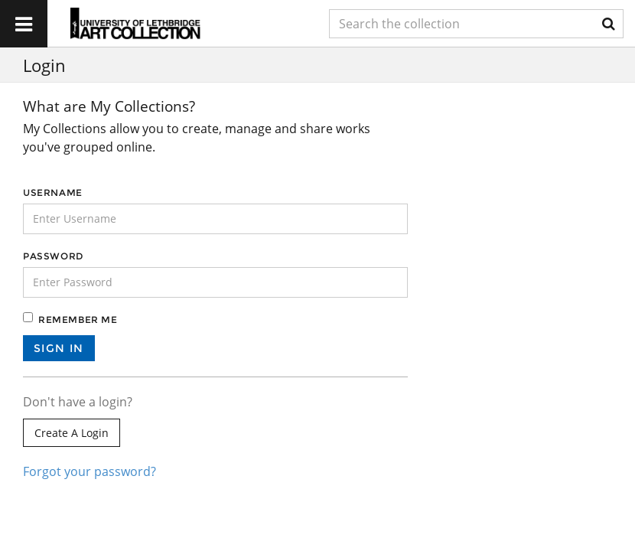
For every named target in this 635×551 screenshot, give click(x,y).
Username (53, 192)
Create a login (71, 432)
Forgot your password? (89, 471)
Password (53, 256)
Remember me (78, 319)
